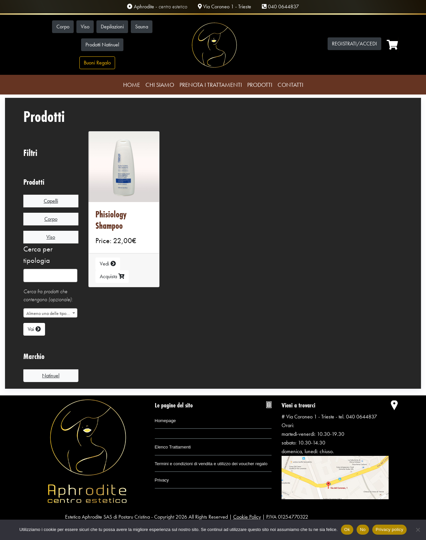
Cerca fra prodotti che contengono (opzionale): (48, 295)
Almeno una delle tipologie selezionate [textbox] (51, 313)
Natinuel (50, 375)
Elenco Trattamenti (173, 446)
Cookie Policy (247, 516)
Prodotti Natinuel (102, 44)
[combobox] (50, 276)
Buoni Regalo (97, 62)
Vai (34, 329)
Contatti (290, 84)
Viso (85, 26)
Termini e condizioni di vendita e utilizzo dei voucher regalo (211, 463)
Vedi (108, 263)
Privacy (162, 480)
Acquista (112, 276)
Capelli (51, 200)
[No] (417, 529)
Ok (347, 529)
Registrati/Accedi (354, 43)
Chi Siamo (159, 84)
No (363, 529)
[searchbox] (28, 277)
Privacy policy (389, 529)
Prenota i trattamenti (210, 84)
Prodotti (259, 84)
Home (131, 84)
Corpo (62, 26)
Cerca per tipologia (38, 254)
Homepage (165, 420)
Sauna (141, 26)
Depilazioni (112, 26)
